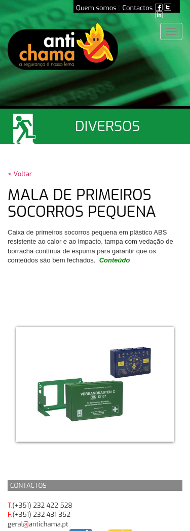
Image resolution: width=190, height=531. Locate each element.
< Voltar (20, 174)
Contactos (138, 8)
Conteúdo (114, 260)
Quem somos (96, 8)
